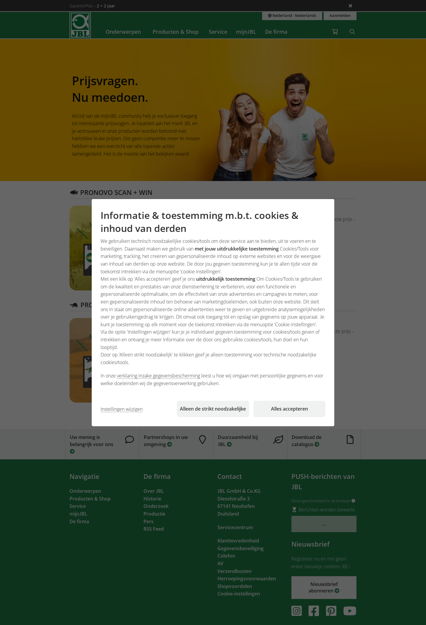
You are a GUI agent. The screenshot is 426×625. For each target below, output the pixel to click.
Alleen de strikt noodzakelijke (213, 409)
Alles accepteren (289, 409)
